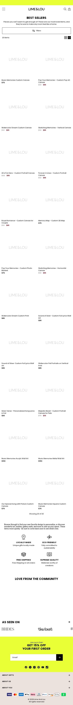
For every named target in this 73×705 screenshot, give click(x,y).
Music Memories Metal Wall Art (51, 458)
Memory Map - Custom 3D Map (51, 220)
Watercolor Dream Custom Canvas (17, 127)
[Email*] (33, 657)
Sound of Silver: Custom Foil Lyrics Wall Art (18, 364)
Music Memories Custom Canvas (16, 80)
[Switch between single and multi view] (67, 37)
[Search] (65, 9)
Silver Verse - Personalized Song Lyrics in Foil (18, 412)
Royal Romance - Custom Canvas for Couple (17, 221)
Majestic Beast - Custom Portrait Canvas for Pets (52, 412)
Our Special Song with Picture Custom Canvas (18, 505)
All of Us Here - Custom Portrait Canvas (18, 173)
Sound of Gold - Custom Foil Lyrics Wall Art (54, 317)
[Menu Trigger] (3, 9)
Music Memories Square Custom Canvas (52, 505)
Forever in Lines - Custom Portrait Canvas (52, 174)
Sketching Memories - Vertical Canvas (54, 127)
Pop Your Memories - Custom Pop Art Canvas (54, 81)
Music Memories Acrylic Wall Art (15, 458)
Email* (15, 657)
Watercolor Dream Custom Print (15, 316)
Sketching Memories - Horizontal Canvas (52, 269)
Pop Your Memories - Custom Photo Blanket (17, 269)
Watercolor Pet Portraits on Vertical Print (53, 364)
